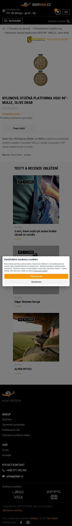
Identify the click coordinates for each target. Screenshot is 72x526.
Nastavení (36, 282)
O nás (5, 450)
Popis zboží (19, 128)
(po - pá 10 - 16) (27, 13)
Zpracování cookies (40, 271)
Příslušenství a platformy (48, 28)
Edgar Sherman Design (27, 301)
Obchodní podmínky (13, 424)
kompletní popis (11, 113)
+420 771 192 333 (16, 470)
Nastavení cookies (12, 510)
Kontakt (6, 455)
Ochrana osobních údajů (16, 435)
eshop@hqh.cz (14, 476)
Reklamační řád (11, 429)
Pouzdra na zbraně (19, 28)
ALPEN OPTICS (23, 369)
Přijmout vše (36, 276)
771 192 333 (12, 13)
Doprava (7, 419)
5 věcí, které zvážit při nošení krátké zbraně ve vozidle (35, 233)
